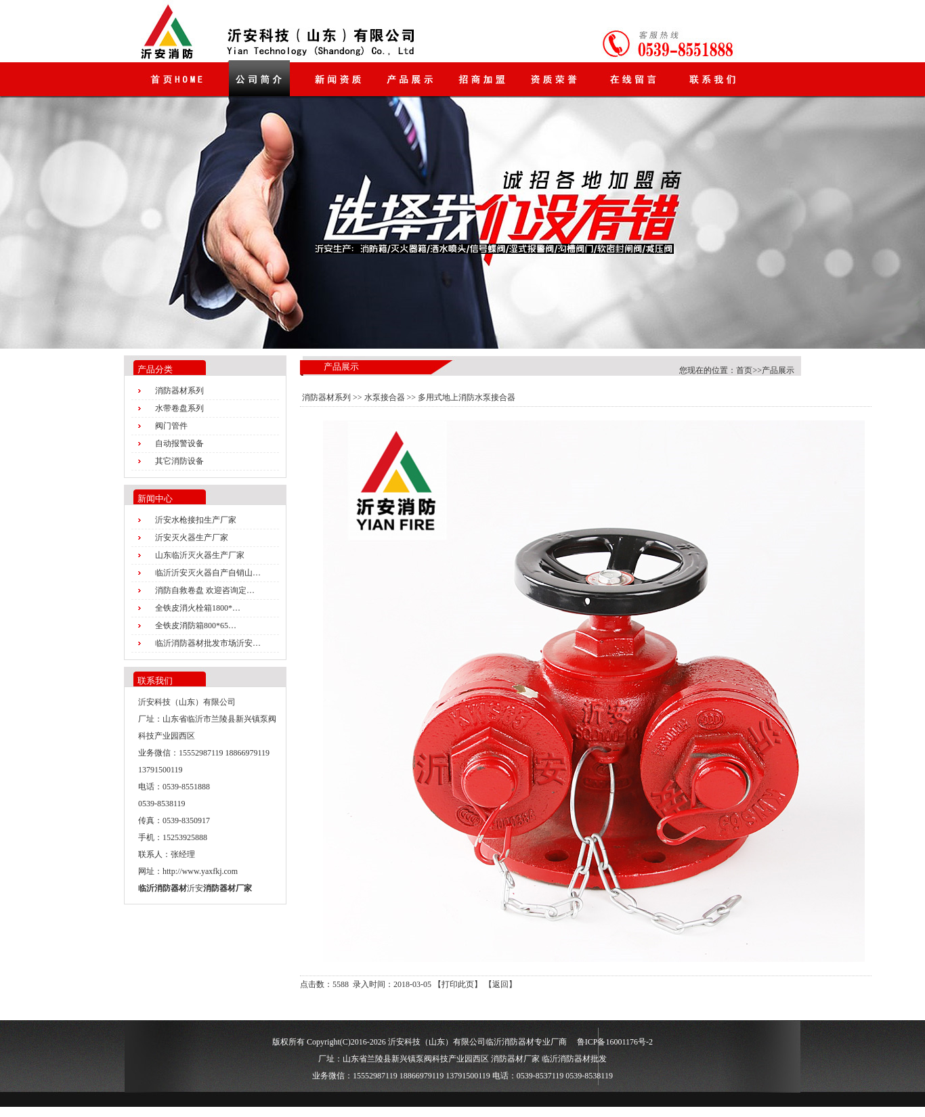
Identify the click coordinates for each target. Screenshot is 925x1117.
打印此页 (458, 984)
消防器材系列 (179, 390)
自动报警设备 (179, 443)
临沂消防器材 (162, 888)
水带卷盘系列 (179, 408)
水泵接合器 (384, 397)
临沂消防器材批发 (574, 1059)
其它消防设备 (179, 461)
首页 (744, 370)
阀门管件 (171, 426)
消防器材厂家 (227, 888)
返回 (500, 984)
